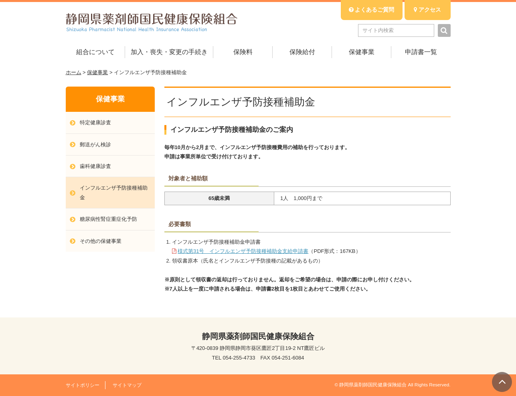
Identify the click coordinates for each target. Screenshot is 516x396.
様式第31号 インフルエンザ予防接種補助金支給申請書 (243, 251)
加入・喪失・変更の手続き (169, 51)
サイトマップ (127, 385)
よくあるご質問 (372, 9)
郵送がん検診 (95, 144)
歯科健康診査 (95, 166)
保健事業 (361, 51)
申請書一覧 (421, 51)
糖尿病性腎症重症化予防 (108, 219)
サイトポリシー (82, 385)
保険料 (243, 51)
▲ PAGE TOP (502, 382)
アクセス (427, 9)
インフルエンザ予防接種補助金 (114, 192)
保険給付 (302, 51)
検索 (444, 30)
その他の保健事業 (100, 241)
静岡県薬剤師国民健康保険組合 (151, 22)
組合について (95, 51)
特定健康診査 (95, 122)
